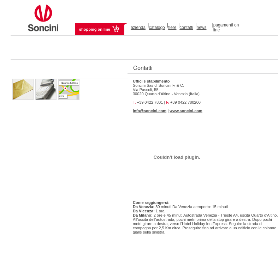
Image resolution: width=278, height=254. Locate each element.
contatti (186, 27)
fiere (172, 27)
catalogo (157, 27)
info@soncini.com (149, 111)
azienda (138, 27)
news (201, 27)
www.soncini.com (186, 111)
